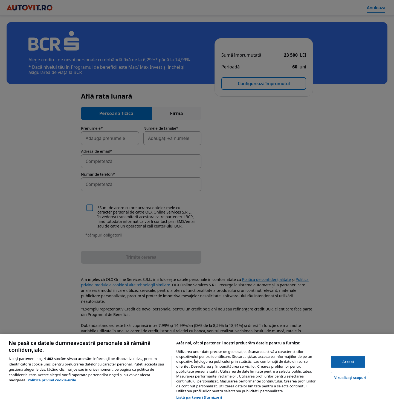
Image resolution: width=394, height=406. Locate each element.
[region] (197, 370)
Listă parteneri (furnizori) (199, 397)
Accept (348, 361)
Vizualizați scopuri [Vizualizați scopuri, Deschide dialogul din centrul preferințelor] (350, 377)
